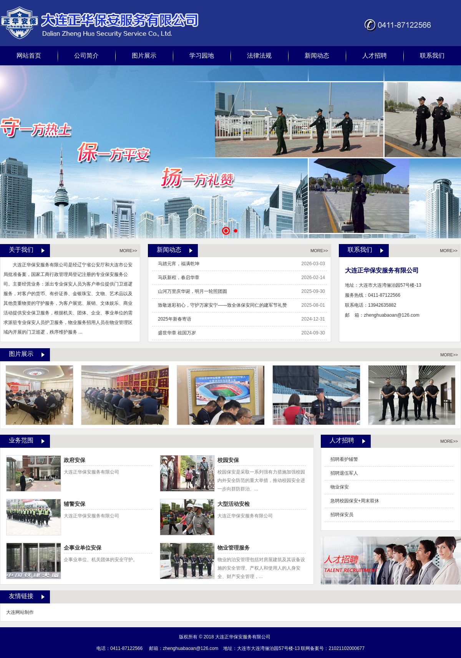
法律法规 (259, 55)
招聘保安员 (341, 514)
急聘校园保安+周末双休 (354, 500)
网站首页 (29, 55)
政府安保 (78, 460)
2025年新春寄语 (174, 319)
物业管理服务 (236, 548)
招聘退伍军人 (344, 473)
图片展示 (144, 55)
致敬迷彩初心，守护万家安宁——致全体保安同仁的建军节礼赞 (222, 305)
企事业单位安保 (86, 548)
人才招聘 (374, 55)
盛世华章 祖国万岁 (177, 333)
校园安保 (231, 460)
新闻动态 (317, 55)
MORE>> (128, 250)
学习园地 (201, 55)
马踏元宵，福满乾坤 (178, 263)
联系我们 (432, 55)
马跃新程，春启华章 (178, 277)
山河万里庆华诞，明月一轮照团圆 (192, 291)
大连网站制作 (20, 612)
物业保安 (339, 487)
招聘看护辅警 (344, 459)
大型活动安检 (236, 504)
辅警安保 (78, 504)
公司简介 (86, 55)
